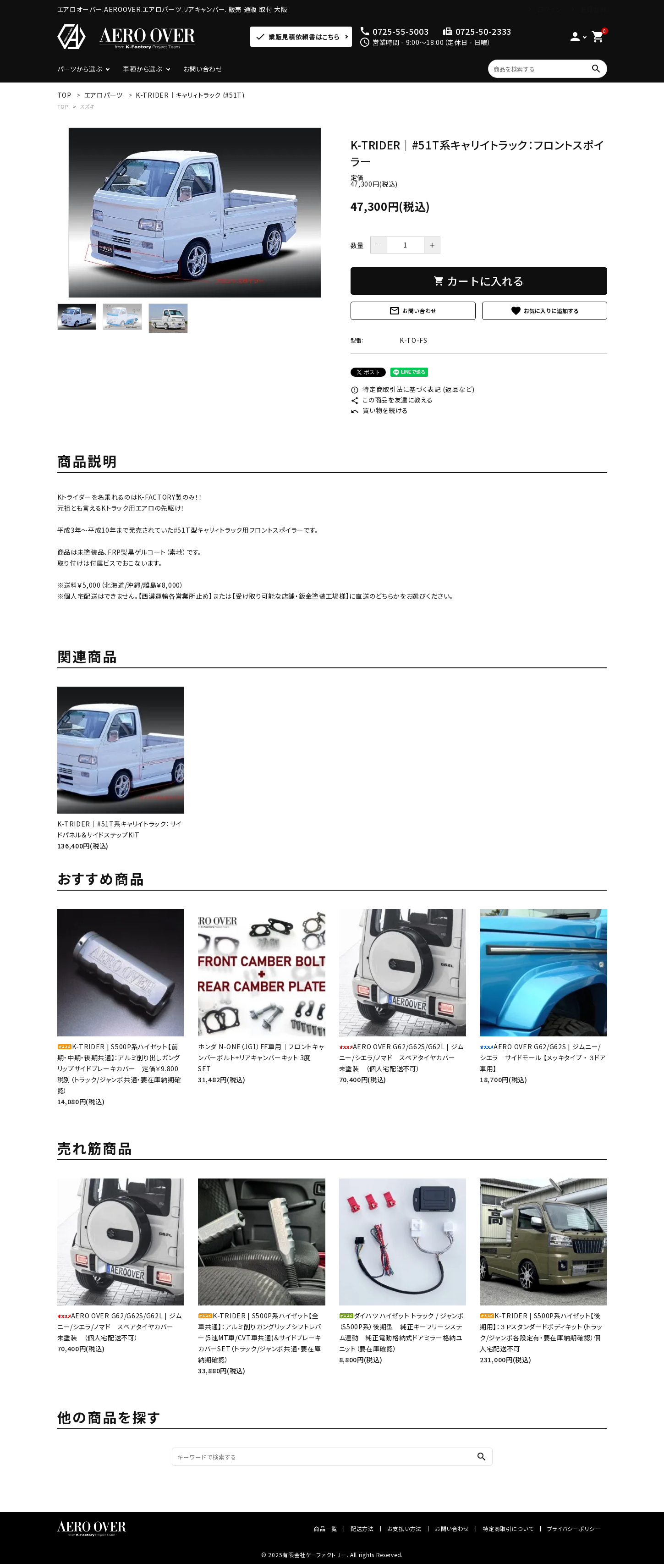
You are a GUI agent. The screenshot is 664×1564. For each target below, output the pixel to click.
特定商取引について (508, 1528)
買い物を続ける (380, 410)
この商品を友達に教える (392, 399)
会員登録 (593, 9)
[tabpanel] (194, 212)
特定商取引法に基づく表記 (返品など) (413, 389)
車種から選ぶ (142, 68)
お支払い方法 (404, 1528)
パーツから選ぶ (79, 68)
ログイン (549, 9)
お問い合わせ (202, 68)
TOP (62, 106)
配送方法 (362, 1528)
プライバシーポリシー (574, 1528)
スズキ (87, 106)
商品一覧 (325, 1528)
